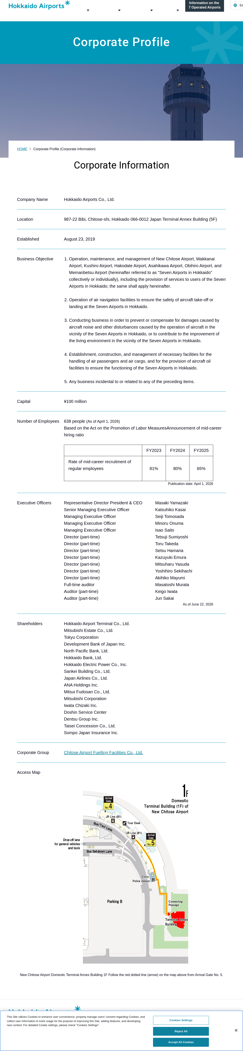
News (177, 10)
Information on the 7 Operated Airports (205, 10)
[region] (121, 1031)
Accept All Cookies (181, 1042)
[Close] (236, 1030)
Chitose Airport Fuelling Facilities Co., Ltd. (103, 752)
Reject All (181, 1031)
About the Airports (151, 10)
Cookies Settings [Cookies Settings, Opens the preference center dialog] (181, 1020)
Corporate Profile (88, 10)
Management (118, 10)
